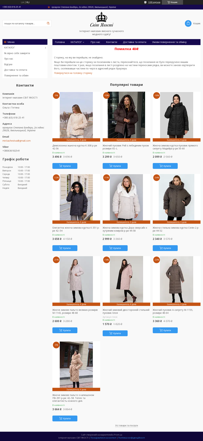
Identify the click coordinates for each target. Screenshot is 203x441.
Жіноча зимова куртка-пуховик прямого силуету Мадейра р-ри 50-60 (175, 147)
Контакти (111, 42)
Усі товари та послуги (126, 425)
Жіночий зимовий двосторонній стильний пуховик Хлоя (126, 311)
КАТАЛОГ (9, 47)
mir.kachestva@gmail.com (16, 140)
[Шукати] (48, 23)
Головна (60, 42)
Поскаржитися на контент (103, 437)
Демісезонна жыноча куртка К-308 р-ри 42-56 (74, 147)
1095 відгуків (154, 2)
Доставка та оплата (15, 69)
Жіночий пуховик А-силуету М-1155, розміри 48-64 (173, 311)
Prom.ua (118, 434)
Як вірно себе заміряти (17, 53)
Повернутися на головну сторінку (73, 73)
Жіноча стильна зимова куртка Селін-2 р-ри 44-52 (176, 229)
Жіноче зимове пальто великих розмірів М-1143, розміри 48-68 (75, 311)
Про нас (8, 58)
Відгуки (8, 64)
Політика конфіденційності (131, 437)
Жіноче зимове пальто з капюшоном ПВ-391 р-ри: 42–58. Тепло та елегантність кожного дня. (73, 398)
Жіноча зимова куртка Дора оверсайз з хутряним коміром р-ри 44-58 (125, 229)
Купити (67, 166)
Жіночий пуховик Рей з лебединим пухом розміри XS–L (126, 147)
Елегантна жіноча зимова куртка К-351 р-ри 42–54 (76, 229)
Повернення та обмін (16, 75)
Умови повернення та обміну (169, 42)
